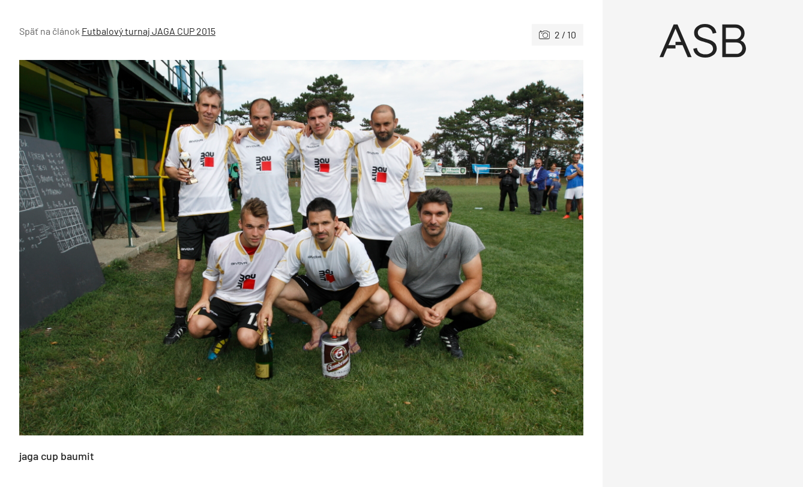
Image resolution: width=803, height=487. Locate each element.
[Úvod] (703, 41)
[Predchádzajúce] (160, 247)
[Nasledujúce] (442, 247)
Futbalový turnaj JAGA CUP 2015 (148, 31)
